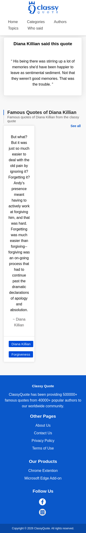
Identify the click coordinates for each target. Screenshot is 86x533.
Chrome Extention (43, 471)
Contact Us (43, 433)
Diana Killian (21, 344)
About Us (43, 425)
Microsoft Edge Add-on (43, 478)
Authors (60, 22)
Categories (36, 22)
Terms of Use (43, 448)
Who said (35, 28)
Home (13, 22)
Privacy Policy (43, 441)
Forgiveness (20, 354)
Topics (13, 28)
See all (76, 126)
